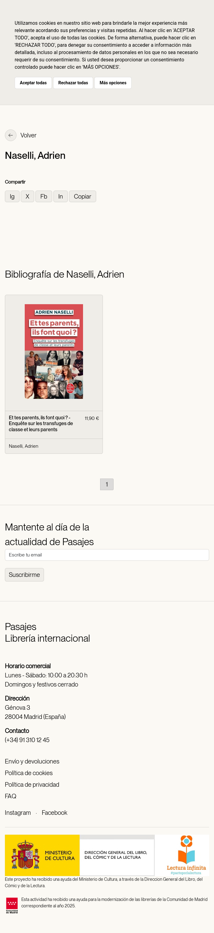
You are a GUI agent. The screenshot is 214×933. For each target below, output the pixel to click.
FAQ (10, 796)
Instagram (18, 812)
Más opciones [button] (113, 82)
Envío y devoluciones (32, 761)
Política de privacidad (32, 784)
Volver (21, 135)
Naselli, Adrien (23, 446)
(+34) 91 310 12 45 (27, 740)
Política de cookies (29, 773)
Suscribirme (24, 574)
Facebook (54, 812)
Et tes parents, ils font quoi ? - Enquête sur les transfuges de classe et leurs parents (41, 423)
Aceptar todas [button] (33, 82)
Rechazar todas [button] (73, 82)
